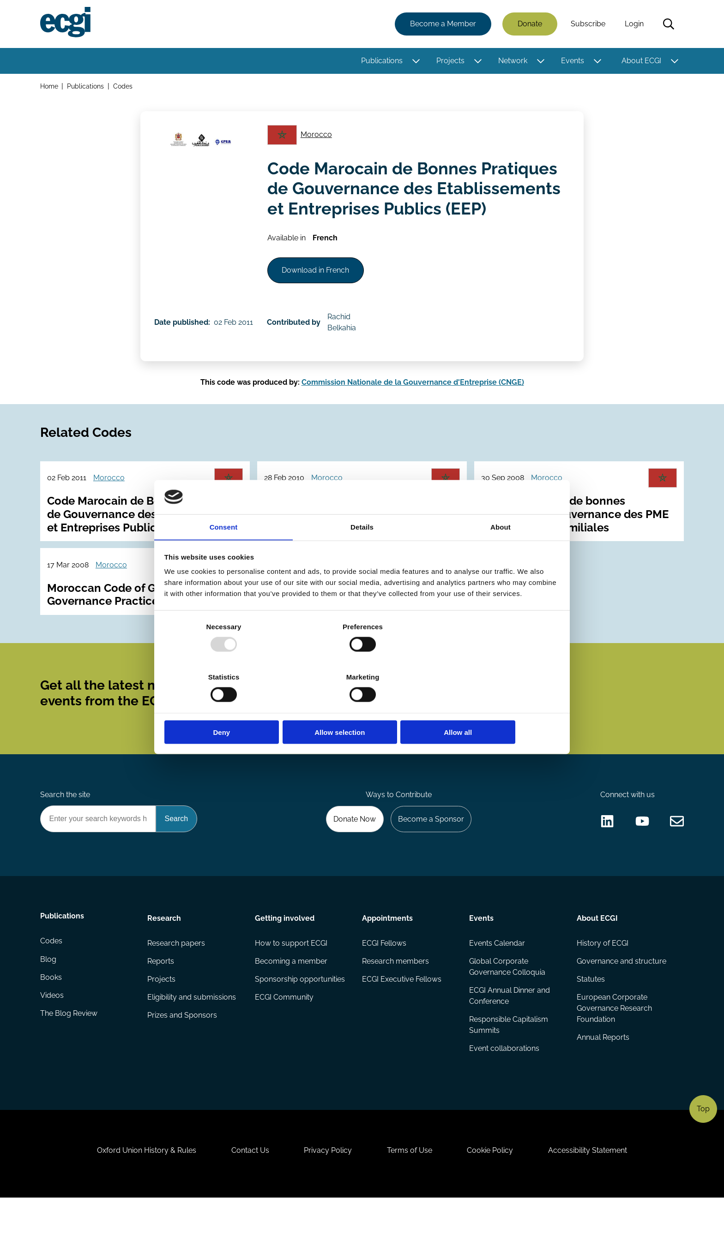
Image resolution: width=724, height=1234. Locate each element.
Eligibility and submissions (192, 1025)
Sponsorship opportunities (300, 1006)
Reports (161, 988)
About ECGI (641, 61)
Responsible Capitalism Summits (508, 1053)
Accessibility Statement (592, 1184)
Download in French (317, 276)
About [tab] (500, 552)
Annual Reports (602, 1065)
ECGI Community (284, 1025)
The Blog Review (69, 1043)
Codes (123, 87)
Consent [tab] (224, 552)
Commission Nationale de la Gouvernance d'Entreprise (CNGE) (413, 392)
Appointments (387, 944)
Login (633, 24)
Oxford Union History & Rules (141, 1184)
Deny (229, 707)
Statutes (590, 1006)
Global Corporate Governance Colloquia (507, 994)
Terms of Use (410, 1184)
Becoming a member (291, 988)
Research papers (176, 970)
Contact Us (247, 1184)
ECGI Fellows (384, 970)
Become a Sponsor (430, 844)
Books (51, 1006)
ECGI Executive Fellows (401, 1006)
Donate (529, 24)
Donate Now (352, 844)
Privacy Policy (327, 1184)
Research (164, 944)
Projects (450, 61)
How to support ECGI (291, 970)
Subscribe (587, 24)
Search (668, 24)
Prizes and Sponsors (182, 1043)
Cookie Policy (493, 1184)
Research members (395, 988)
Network (512, 61)
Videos (52, 1025)
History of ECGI (602, 970)
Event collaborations (504, 1077)
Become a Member (443, 24)
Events (572, 61)
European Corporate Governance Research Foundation (614, 1036)
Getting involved (284, 944)
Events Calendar (497, 970)
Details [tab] (362, 552)
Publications (381, 61)
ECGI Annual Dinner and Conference (509, 1023)
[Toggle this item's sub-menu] (415, 61)
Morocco (317, 137)
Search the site (65, 819)
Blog (49, 988)
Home (50, 87)
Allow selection (362, 707)
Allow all (495, 707)
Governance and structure (621, 988)
